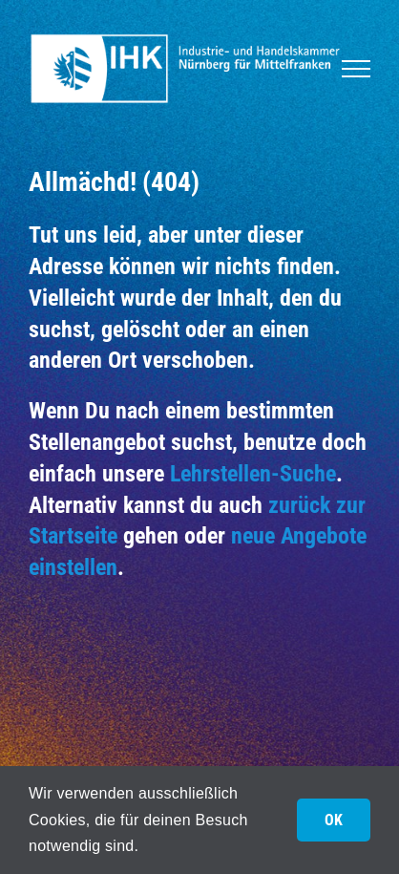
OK (334, 820)
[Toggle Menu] (356, 68)
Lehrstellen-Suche (253, 473)
